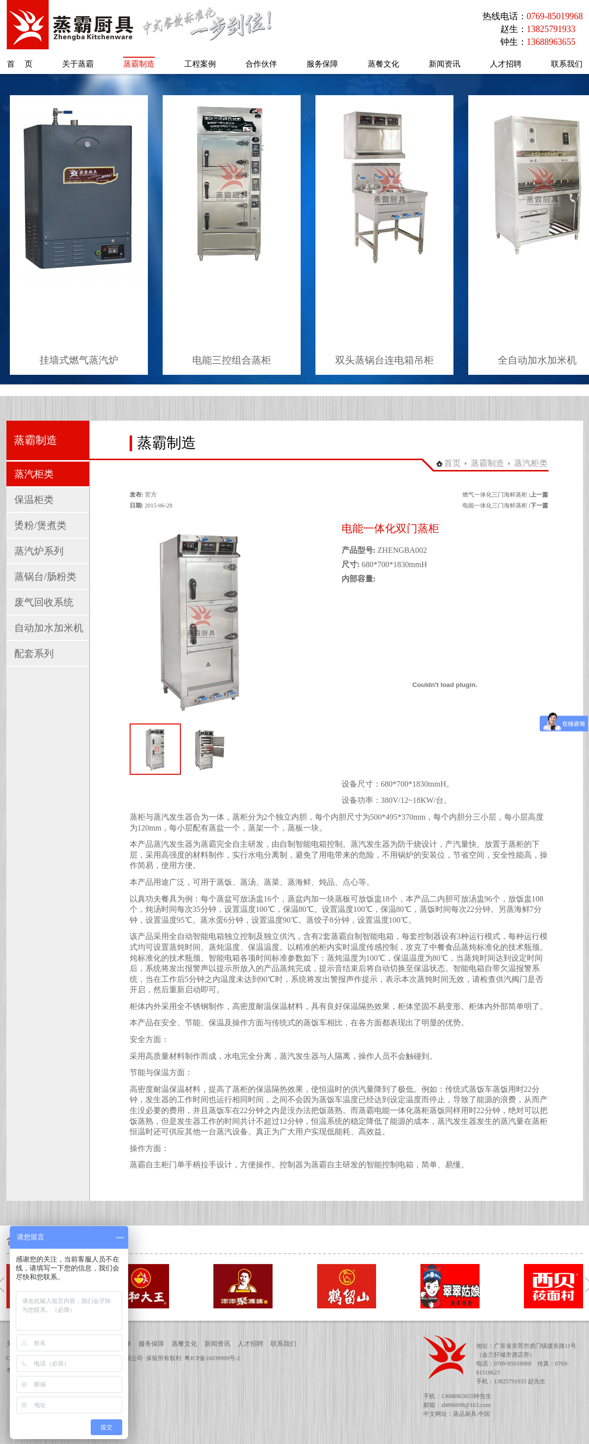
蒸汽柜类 (531, 463)
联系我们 (283, 1343)
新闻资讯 (217, 1343)
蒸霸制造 (487, 463)
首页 (452, 463)
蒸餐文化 (184, 1343)
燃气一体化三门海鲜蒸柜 (494, 494)
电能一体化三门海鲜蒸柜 (494, 505)
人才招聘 (250, 1343)
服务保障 (151, 1343)
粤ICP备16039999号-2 (212, 1358)
